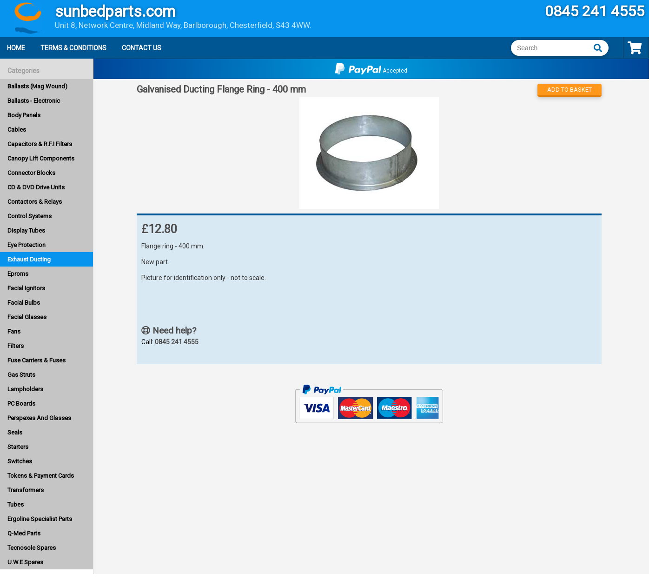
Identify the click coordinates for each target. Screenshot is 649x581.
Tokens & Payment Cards (40, 475)
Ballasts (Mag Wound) (37, 86)
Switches (19, 461)
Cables (16, 129)
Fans (13, 331)
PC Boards (21, 403)
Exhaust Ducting (29, 259)
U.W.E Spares (25, 562)
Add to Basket (569, 89)
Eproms (17, 273)
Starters (17, 446)
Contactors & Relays (34, 201)
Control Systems (29, 216)
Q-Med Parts (23, 533)
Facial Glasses (26, 317)
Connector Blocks (31, 172)
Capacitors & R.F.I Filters (39, 143)
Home (16, 48)
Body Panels (23, 115)
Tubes (15, 504)
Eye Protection (26, 244)
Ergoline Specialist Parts (39, 518)
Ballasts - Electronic (33, 100)
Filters (15, 345)
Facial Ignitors (26, 288)
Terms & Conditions (73, 48)
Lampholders (25, 389)
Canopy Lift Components (40, 158)
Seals (14, 432)
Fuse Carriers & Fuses (36, 360)
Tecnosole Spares (31, 547)
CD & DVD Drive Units (36, 187)
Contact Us (141, 48)
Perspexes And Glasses (39, 417)
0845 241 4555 (594, 11)
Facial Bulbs (23, 302)
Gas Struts (21, 374)
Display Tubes (26, 230)
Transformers (25, 490)
